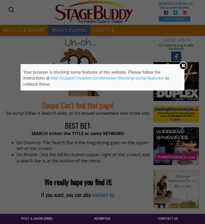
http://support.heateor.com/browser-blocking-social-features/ (107, 78)
